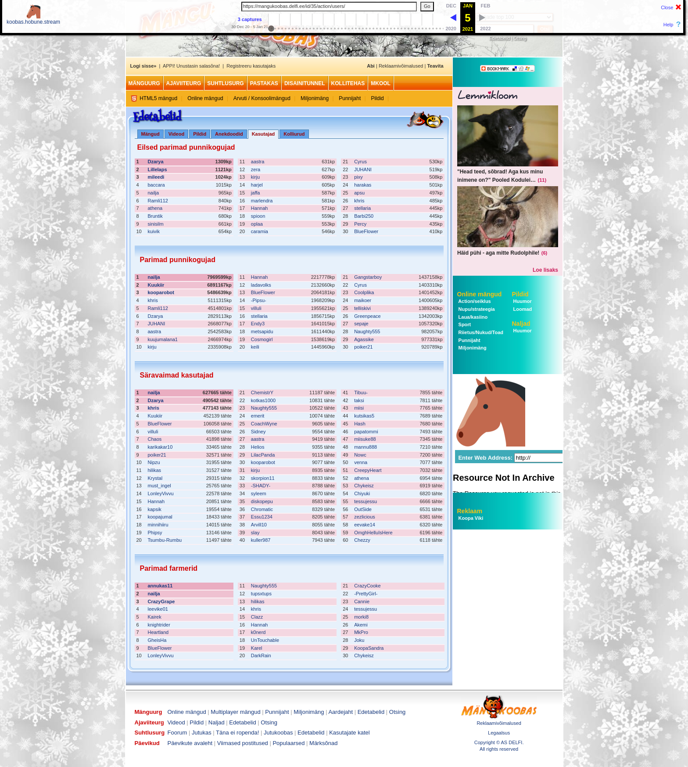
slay (255, 532)
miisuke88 (365, 439)
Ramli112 (158, 200)
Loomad (522, 309)
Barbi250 (363, 216)
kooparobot (161, 292)
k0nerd (258, 632)
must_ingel (159, 485)
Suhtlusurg (225, 83)
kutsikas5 (364, 415)
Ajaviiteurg (183, 83)
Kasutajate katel (349, 732)
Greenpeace (367, 316)
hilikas (154, 470)
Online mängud (205, 98)
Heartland (158, 632)
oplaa (257, 224)
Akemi (361, 624)
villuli (256, 308)
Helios (258, 447)
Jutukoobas (278, 732)
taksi (359, 400)
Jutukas (201, 732)
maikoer (362, 300)
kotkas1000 (263, 400)
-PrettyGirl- (365, 593)
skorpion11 (263, 478)
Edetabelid (499, 38)
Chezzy (362, 540)
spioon (258, 216)
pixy (358, 177)
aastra (258, 161)
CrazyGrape (161, 601)
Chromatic (262, 509)
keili (255, 346)
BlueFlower (366, 231)
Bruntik (155, 216)
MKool (381, 83)
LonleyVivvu (161, 493)
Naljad (521, 323)
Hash (360, 423)
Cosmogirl (262, 339)
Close (667, 7)
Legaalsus (499, 732)
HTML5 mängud (158, 98)
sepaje (361, 323)
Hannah (259, 208)
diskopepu (262, 501)
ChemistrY (262, 392)
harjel (257, 184)
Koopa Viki (471, 518)
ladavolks (261, 285)
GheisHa (157, 640)
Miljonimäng (315, 98)
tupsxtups (261, 593)
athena (155, 208)
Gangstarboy (368, 277)
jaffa (255, 192)
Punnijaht (350, 98)
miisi (359, 408)
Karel (256, 648)
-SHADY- (260, 485)
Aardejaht (340, 712)
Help (668, 24)
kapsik (154, 509)
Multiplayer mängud (235, 712)
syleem (258, 493)
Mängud (150, 134)
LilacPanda (263, 454)
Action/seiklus (474, 301)
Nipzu (154, 462)
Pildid (377, 98)
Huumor (522, 301)
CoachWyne (264, 423)
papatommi (366, 431)
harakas (362, 184)
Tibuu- (361, 392)
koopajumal (160, 516)
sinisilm (156, 224)
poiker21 (363, 346)
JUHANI (363, 169)
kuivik (154, 231)
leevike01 (158, 609)
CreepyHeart (367, 470)
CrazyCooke (367, 585)
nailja (153, 192)
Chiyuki (362, 493)
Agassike (364, 339)
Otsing (520, 38)
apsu (359, 192)
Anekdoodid (229, 134)
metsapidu (262, 331)
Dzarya (156, 161)
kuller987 (261, 540)
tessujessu (365, 501)
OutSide (363, 509)
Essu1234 (261, 516)
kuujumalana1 (163, 339)
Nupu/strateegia (476, 309)
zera (255, 169)
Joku (359, 640)
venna (360, 462)
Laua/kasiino (472, 317)
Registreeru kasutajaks (251, 65)
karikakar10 (160, 447)
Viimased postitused (242, 743)
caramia (259, 231)
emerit (258, 415)
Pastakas (264, 83)
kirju (255, 177)
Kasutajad (263, 134)
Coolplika (364, 292)
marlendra (262, 200)
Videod (176, 134)
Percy (360, 224)
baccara (156, 184)
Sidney (258, 431)
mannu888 (365, 447)
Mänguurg (144, 83)
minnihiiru (158, 524)
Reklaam (470, 511)
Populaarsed (288, 743)
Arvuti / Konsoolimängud (261, 98)
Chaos (155, 439)
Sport (464, 324)
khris (359, 200)
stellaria (362, 208)
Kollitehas (348, 83)
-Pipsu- (258, 300)
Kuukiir (156, 285)
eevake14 (364, 524)
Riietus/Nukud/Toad (480, 332)
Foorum (177, 732)
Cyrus (360, 161)
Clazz (257, 616)
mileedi (156, 177)
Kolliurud (294, 134)
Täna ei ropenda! (237, 732)
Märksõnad (323, 743)
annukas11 (160, 585)
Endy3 (258, 323)
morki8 (361, 616)
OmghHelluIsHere (373, 532)
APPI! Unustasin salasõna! (191, 65)
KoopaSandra (368, 648)
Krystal (155, 478)
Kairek (154, 616)
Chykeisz (364, 485)
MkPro (361, 632)
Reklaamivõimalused (401, 65)
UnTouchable (265, 640)
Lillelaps (157, 169)
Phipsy (155, 532)
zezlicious (364, 516)
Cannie (361, 601)
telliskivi (362, 308)
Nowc (360, 454)
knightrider (159, 624)
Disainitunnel (304, 83)
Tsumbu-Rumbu (165, 540)
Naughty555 (367, 331)
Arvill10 (259, 524)
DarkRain (261, 655)
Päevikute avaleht (190, 743)
